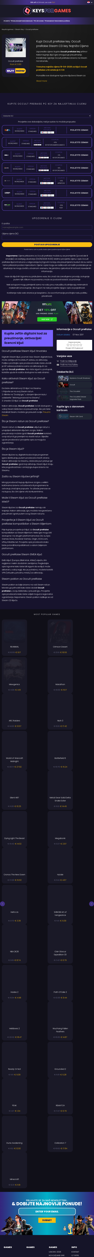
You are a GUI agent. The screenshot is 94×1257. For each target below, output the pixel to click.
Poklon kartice (18, 21)
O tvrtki (75, 1255)
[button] (2, 903)
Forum (48, 21)
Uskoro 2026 (55, 1252)
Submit (47, 1220)
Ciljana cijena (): (10, 233)
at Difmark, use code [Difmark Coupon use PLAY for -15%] (42, 2)
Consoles (29, 21)
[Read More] (62, 81)
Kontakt (75, 1252)
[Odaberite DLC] (46, 116)
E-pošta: (6, 223)
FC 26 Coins (40, 21)
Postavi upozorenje (47, 244)
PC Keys (8, 21)
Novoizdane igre (57, 1255)
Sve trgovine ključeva (60, 21)
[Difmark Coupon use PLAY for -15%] (47, 312)
